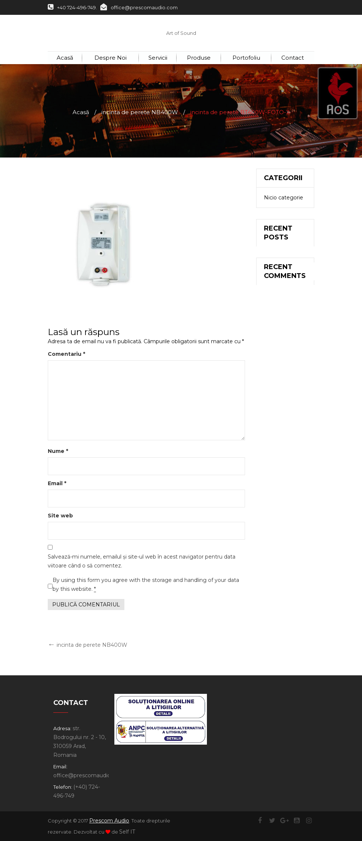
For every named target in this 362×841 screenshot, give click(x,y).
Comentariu (66, 354)
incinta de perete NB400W (139, 112)
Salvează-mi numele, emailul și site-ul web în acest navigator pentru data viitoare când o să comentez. (141, 561)
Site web (60, 515)
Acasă (81, 112)
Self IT (127, 831)
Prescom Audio (109, 820)
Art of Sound (181, 33)
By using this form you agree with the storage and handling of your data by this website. (146, 585)
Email (57, 483)
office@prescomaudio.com (139, 7)
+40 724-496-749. (72, 7)
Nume (58, 451)
